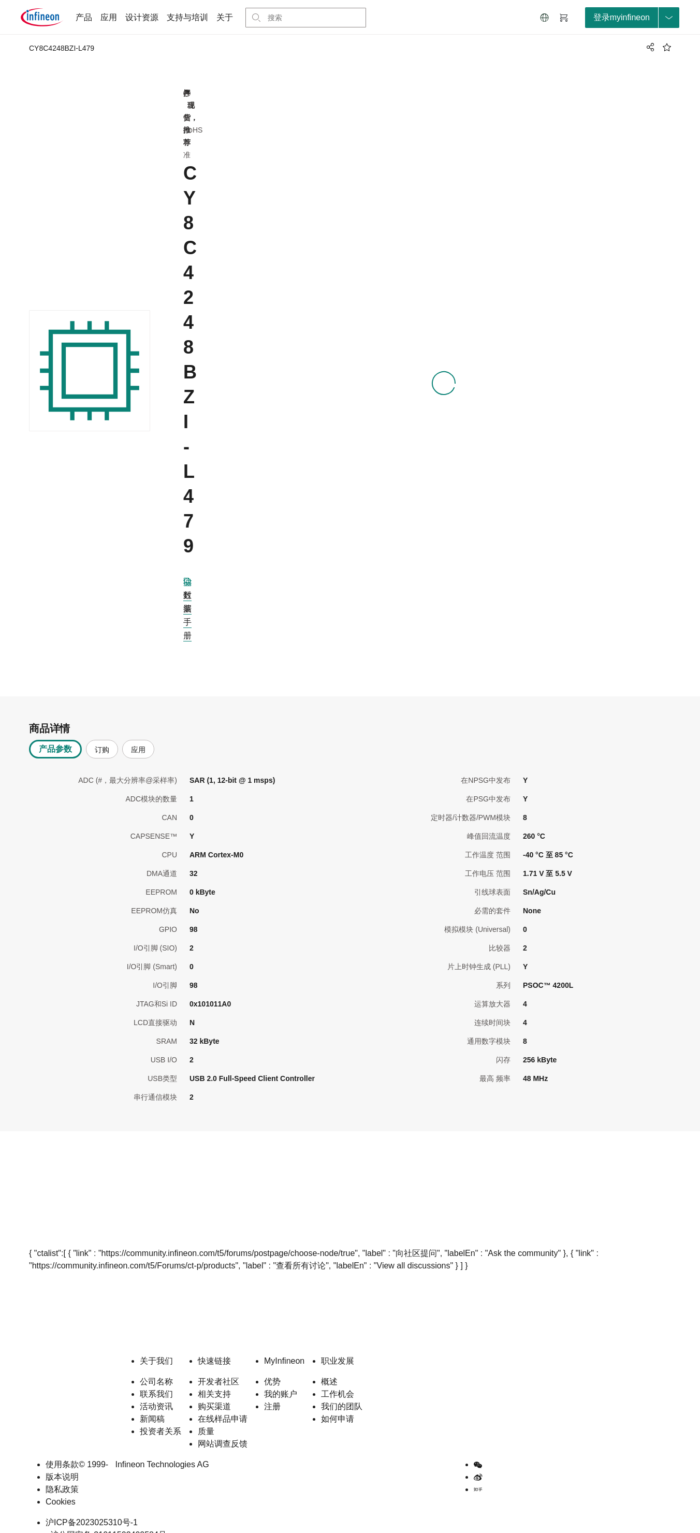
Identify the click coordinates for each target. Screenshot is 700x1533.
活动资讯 (156, 1389)
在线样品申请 (222, 1402)
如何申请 (337, 1402)
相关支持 (214, 1377)
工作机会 (337, 1377)
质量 (206, 1414)
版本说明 (62, 1460)
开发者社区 (218, 1365)
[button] (544, 17)
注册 (272, 1389)
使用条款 (62, 1447)
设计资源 (141, 17)
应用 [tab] (138, 733)
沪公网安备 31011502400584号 (106, 1518)
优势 (272, 1365)
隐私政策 (62, 1472)
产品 (84, 17)
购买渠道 (214, 1389)
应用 (108, 17)
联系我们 (156, 1377)
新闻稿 (152, 1402)
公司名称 (156, 1365)
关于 (224, 17)
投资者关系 (160, 1414)
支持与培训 (187, 17)
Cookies (61, 1485)
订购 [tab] (102, 733)
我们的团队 (341, 1389)
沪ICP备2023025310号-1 (92, 1505)
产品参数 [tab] (55, 732)
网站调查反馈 (222, 1427)
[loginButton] (632, 17)
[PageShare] (648, 47)
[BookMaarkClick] (667, 47)
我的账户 (280, 1377)
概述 (329, 1365)
